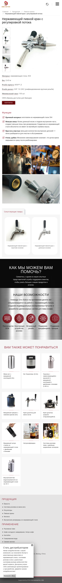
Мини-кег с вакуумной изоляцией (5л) (9, 376)
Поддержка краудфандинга (43, 327)
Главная (5, 11)
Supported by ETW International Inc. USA (31, 580)
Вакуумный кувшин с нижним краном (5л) (11, 413)
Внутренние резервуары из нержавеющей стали (21, 520)
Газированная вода (10, 538)
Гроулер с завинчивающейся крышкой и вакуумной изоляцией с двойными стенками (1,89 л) (50, 380)
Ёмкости (7, 504)
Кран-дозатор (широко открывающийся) (49, 415)
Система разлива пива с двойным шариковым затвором (50, 445)
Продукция (16, 11)
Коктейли (7, 535)
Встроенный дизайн (31, 327)
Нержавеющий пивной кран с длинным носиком (44, 247)
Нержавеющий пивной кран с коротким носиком (17, 247)
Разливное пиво (9, 529)
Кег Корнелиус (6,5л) (30, 374)
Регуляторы (8, 510)
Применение (10, 524)
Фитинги (7, 517)
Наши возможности (31, 294)
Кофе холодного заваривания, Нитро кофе (19, 532)
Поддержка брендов (54, 327)
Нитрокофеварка (29, 443)
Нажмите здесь (9, 576)
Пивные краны (29, 11)
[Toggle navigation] (57, 3)
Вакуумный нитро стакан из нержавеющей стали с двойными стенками (11, 447)
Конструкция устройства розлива (19, 328)
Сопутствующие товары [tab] (13, 212)
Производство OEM (8, 327)
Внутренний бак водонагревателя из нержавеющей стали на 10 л (11, 481)
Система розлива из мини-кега (14, 507)
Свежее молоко (9, 542)
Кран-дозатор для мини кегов (29, 413)
